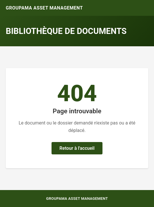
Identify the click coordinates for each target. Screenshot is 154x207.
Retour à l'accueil (77, 148)
